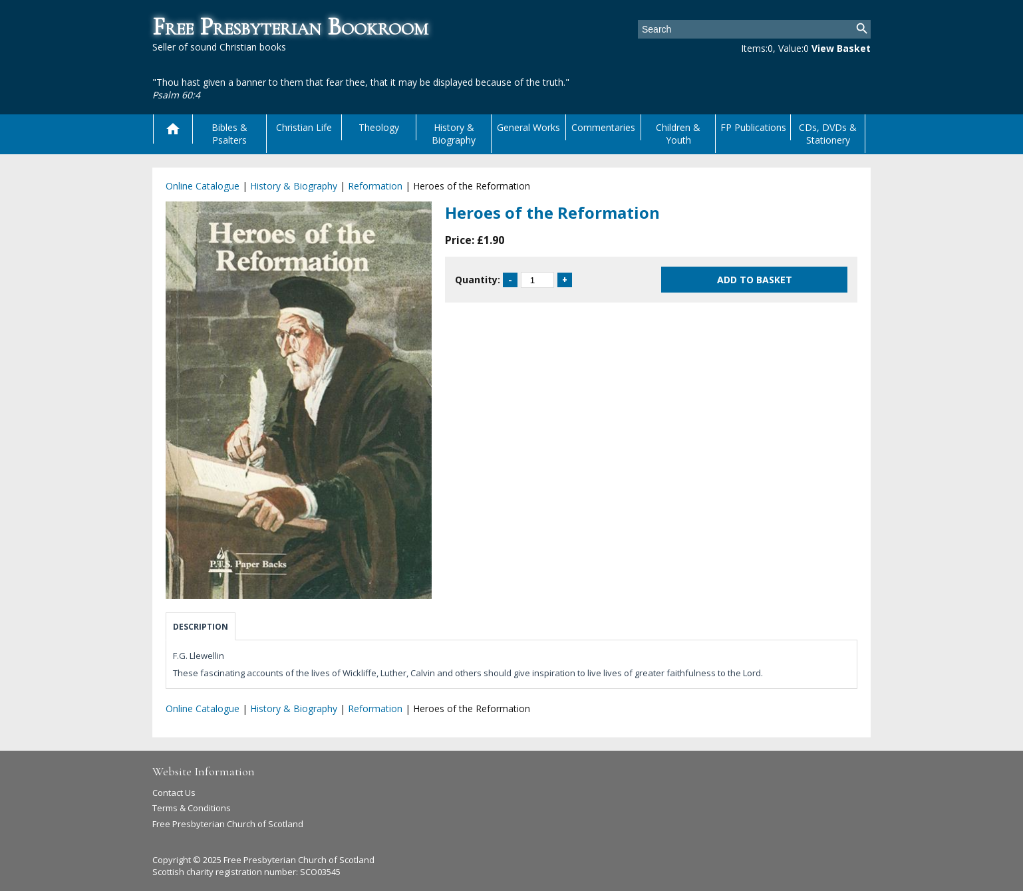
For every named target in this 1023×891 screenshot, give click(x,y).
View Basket (841, 48)
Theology (379, 127)
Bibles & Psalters (229, 133)
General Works (528, 127)
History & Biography (454, 133)
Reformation (375, 186)
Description (200, 626)
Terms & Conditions (191, 808)
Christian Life (304, 127)
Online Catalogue (202, 186)
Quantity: (477, 279)
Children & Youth (678, 133)
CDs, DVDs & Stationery (828, 133)
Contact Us (174, 793)
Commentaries (603, 127)
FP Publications (753, 127)
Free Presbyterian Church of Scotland (227, 824)
